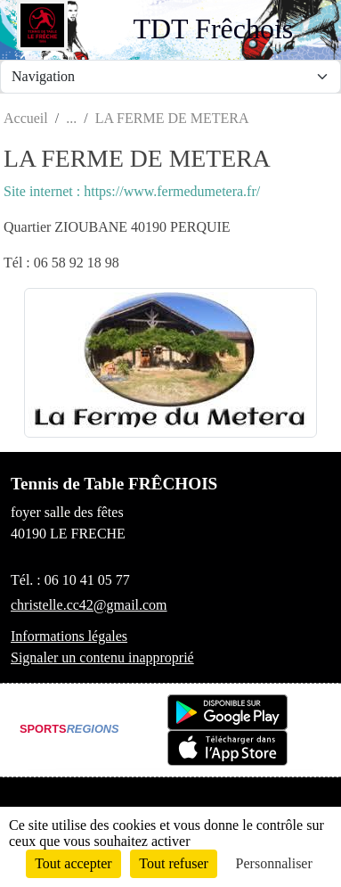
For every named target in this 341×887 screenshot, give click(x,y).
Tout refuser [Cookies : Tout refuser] (173, 863)
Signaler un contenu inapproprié (102, 657)
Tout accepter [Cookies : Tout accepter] (73, 863)
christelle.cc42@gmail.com (89, 604)
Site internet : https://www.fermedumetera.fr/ (132, 191)
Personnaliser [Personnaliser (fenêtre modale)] (274, 863)
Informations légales (69, 636)
